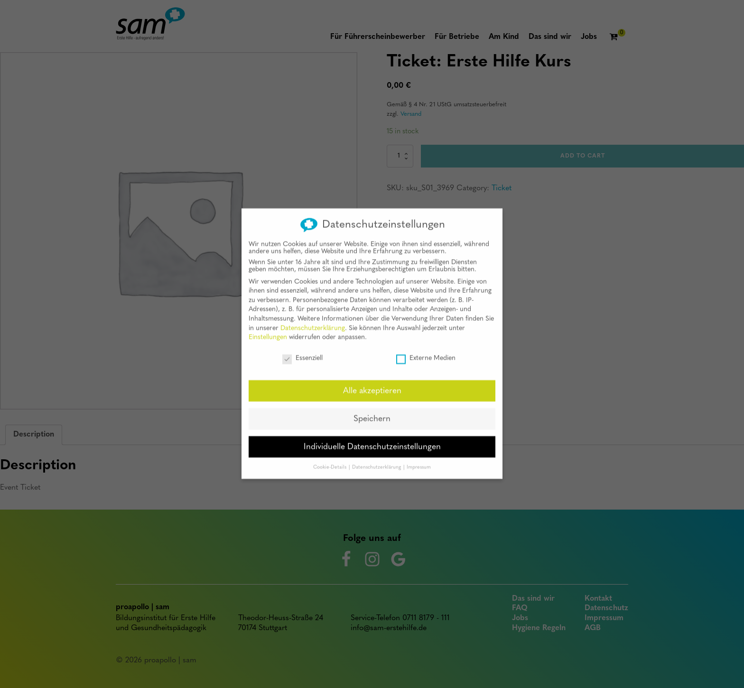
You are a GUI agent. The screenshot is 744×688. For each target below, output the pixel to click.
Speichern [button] (372, 411)
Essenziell (302, 350)
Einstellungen (268, 330)
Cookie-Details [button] (330, 459)
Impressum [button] (419, 459)
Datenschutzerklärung (312, 320)
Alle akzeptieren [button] (372, 383)
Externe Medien (426, 350)
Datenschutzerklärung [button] (377, 459)
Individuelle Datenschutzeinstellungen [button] (372, 439)
